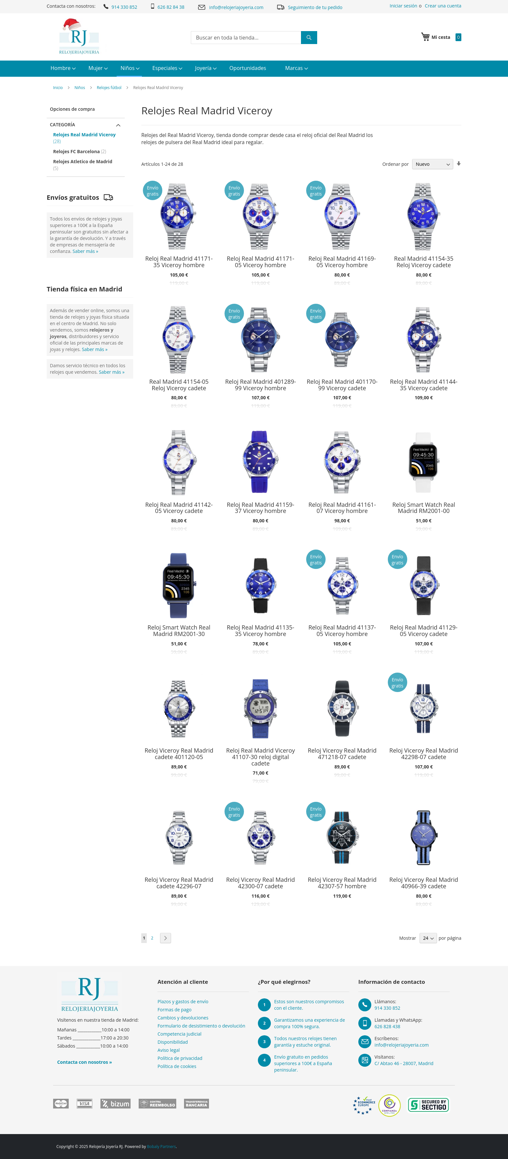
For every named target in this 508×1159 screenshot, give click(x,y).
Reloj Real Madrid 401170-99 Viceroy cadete (342, 385)
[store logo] (78, 36)
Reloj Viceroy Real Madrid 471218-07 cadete (342, 753)
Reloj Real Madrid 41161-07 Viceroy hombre (342, 508)
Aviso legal (168, 1050)
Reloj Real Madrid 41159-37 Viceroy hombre (260, 508)
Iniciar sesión (403, 6)
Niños (80, 87)
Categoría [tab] (62, 124)
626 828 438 (387, 1026)
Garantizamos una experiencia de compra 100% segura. (309, 1023)
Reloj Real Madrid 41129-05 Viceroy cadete (423, 630)
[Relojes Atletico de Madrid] (86, 165)
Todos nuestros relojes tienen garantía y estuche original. (305, 1041)
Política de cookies (176, 1066)
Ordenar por (395, 164)
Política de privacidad (179, 1058)
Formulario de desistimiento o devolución (201, 1026)
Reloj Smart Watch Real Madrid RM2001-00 (423, 508)
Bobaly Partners (161, 1146)
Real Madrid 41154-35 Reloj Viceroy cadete (423, 262)
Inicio (58, 87)
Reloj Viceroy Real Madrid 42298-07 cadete (423, 753)
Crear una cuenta (443, 6)
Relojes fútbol (109, 87)
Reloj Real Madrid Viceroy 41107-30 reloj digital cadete (260, 757)
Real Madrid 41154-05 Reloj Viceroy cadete (179, 385)
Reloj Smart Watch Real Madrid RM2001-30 (178, 630)
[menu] (254, 69)
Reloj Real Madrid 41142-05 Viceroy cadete (179, 508)
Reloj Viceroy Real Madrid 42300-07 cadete (260, 883)
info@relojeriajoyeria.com (230, 7)
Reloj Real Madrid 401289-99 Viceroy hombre (260, 385)
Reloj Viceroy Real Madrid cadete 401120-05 (178, 753)
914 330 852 (119, 6)
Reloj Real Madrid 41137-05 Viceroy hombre (342, 630)
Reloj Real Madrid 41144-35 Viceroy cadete (423, 385)
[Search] (309, 37)
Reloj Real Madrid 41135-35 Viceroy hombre (260, 630)
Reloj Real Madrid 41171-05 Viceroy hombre (260, 262)
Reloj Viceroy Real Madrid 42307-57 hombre (342, 883)
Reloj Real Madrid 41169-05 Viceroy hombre (342, 262)
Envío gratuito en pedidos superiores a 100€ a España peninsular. (303, 1063)
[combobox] (254, 37)
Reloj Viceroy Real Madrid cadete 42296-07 (178, 883)
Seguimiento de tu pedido (309, 7)
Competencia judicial (179, 1034)
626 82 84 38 (167, 7)
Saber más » (85, 251)
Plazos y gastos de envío (182, 1001)
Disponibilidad (172, 1042)
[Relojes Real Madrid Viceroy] (86, 138)
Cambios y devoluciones (182, 1018)
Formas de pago (174, 1009)
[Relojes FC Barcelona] (86, 151)
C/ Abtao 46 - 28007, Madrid (404, 1063)
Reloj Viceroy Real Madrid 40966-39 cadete (423, 883)
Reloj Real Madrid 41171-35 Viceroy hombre (179, 262)
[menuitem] (62, 68)
